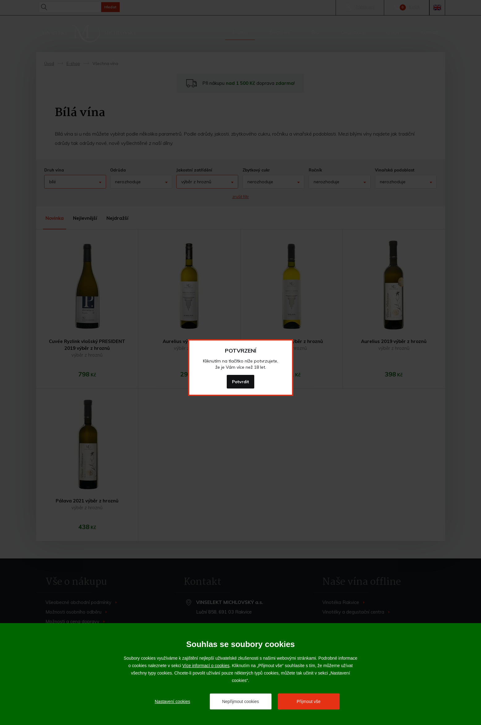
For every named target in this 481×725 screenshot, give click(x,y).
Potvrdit (240, 381)
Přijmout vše (308, 701)
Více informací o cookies (206, 665)
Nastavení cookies (172, 701)
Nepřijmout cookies (240, 701)
